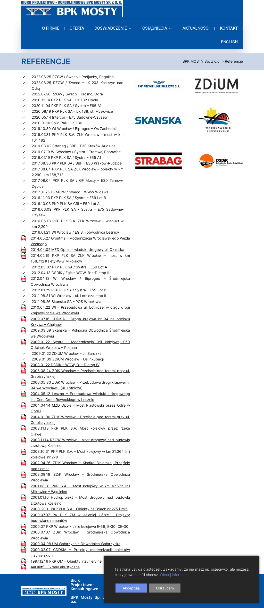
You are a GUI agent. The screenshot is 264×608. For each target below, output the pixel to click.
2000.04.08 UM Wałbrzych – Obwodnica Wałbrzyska (75, 543)
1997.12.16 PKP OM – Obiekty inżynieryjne (66, 561)
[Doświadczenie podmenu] (112, 28)
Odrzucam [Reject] (165, 588)
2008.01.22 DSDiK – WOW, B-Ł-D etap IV (65, 365)
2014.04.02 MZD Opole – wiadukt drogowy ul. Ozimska (77, 249)
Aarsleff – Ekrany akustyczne (55, 567)
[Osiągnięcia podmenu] (156, 28)
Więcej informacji (174, 574)
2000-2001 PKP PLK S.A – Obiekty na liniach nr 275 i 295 (79, 509)
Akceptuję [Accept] (131, 588)
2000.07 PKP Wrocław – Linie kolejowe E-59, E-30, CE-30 (79, 526)
